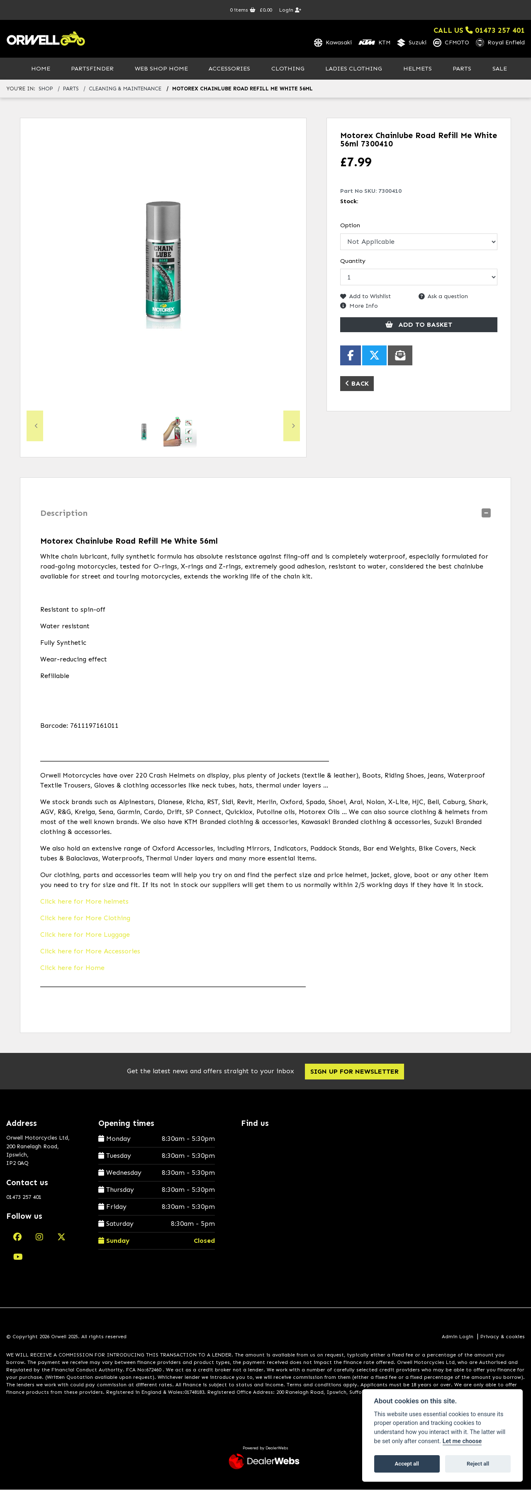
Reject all (478, 1464)
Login (290, 10)
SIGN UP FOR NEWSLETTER (355, 1072)
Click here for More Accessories (90, 951)
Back (357, 384)
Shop (46, 89)
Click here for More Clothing (85, 918)
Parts (462, 69)
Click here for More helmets (84, 902)
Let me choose (462, 1441)
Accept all (407, 1464)
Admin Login (457, 1337)
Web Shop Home (161, 69)
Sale (499, 69)
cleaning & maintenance (125, 89)
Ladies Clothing (353, 69)
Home (40, 69)
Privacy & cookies (502, 1337)
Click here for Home (72, 968)
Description (64, 513)
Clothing (287, 69)
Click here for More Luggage (85, 935)
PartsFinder (92, 69)
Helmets (417, 69)
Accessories (229, 69)
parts (71, 89)
